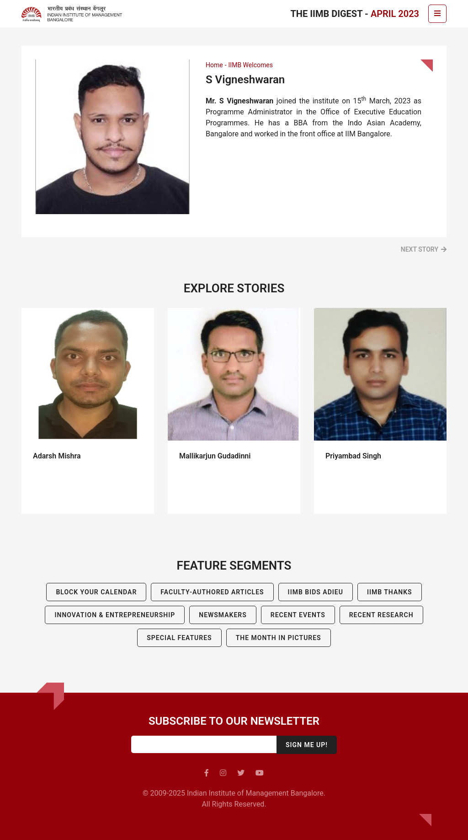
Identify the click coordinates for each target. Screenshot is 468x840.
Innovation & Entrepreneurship (114, 615)
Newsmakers (223, 615)
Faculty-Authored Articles (212, 592)
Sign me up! (307, 744)
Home (214, 65)
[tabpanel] (88, 411)
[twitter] (241, 773)
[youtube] (259, 773)
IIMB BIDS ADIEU (315, 592)
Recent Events (298, 615)
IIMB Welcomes (251, 65)
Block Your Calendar (96, 592)
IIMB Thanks (389, 592)
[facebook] (206, 773)
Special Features (179, 637)
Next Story (419, 249)
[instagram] (223, 773)
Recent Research (381, 615)
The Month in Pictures (278, 637)
